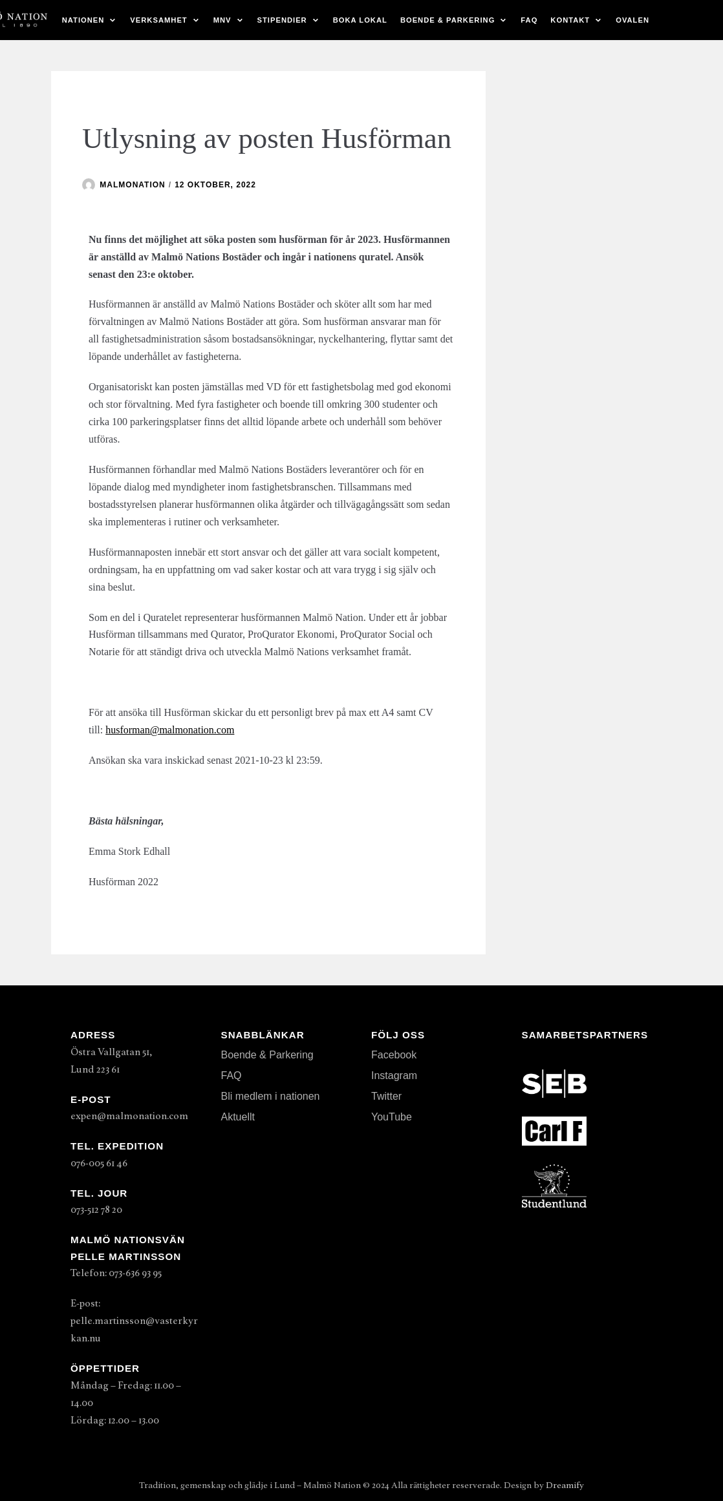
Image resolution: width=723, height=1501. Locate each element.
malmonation (132, 184)
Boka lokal (360, 20)
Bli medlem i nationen (270, 1096)
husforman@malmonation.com (169, 729)
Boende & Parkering (267, 1054)
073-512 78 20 (96, 1209)
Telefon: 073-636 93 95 (116, 1273)
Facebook (393, 1054)
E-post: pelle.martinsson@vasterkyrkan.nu (134, 1320)
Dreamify (565, 1485)
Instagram (394, 1075)
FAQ (529, 20)
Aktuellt (238, 1116)
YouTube (391, 1116)
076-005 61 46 (98, 1163)
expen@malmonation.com (129, 1116)
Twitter (386, 1096)
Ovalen (632, 20)
